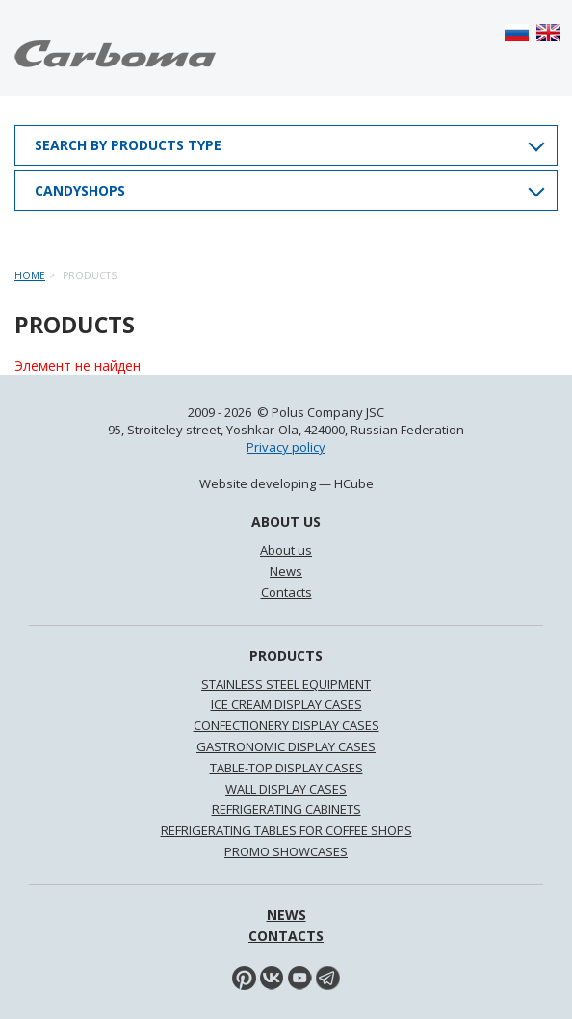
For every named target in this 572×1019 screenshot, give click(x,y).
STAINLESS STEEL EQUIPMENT (286, 683)
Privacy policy (286, 447)
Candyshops (80, 190)
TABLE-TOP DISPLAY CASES (286, 767)
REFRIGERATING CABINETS (286, 809)
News (286, 571)
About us (286, 550)
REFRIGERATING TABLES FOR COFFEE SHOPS (286, 830)
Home (29, 275)
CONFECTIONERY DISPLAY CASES (286, 725)
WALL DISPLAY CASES (286, 788)
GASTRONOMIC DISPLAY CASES (286, 746)
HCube (354, 483)
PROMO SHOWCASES (286, 851)
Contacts (286, 592)
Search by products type (128, 145)
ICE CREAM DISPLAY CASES (286, 704)
